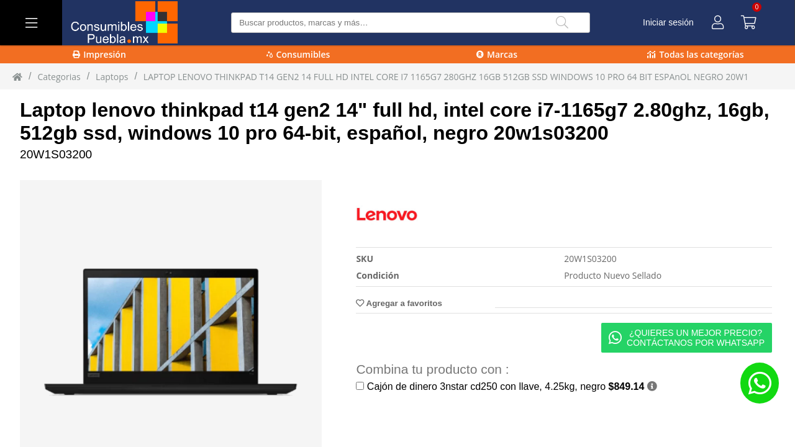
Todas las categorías (695, 54)
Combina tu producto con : (432, 369)
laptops (112, 77)
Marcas (496, 54)
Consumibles (298, 54)
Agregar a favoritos (399, 303)
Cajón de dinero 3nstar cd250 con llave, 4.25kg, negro (506, 386)
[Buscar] (562, 22)
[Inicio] (17, 76)
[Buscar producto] (410, 22)
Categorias (58, 77)
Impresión (99, 54)
